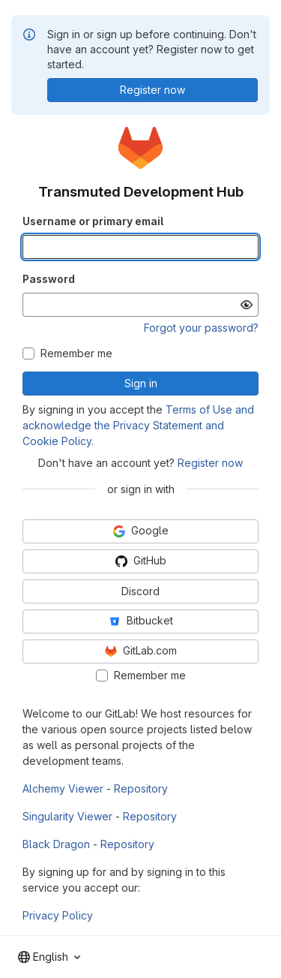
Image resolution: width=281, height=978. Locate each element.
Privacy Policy (57, 915)
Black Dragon (56, 844)
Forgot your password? (201, 327)
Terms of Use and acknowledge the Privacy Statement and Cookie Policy (138, 425)
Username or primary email (92, 221)
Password (48, 278)
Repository (141, 788)
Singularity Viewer (67, 816)
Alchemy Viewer (62, 788)
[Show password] (247, 305)
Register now (210, 462)
